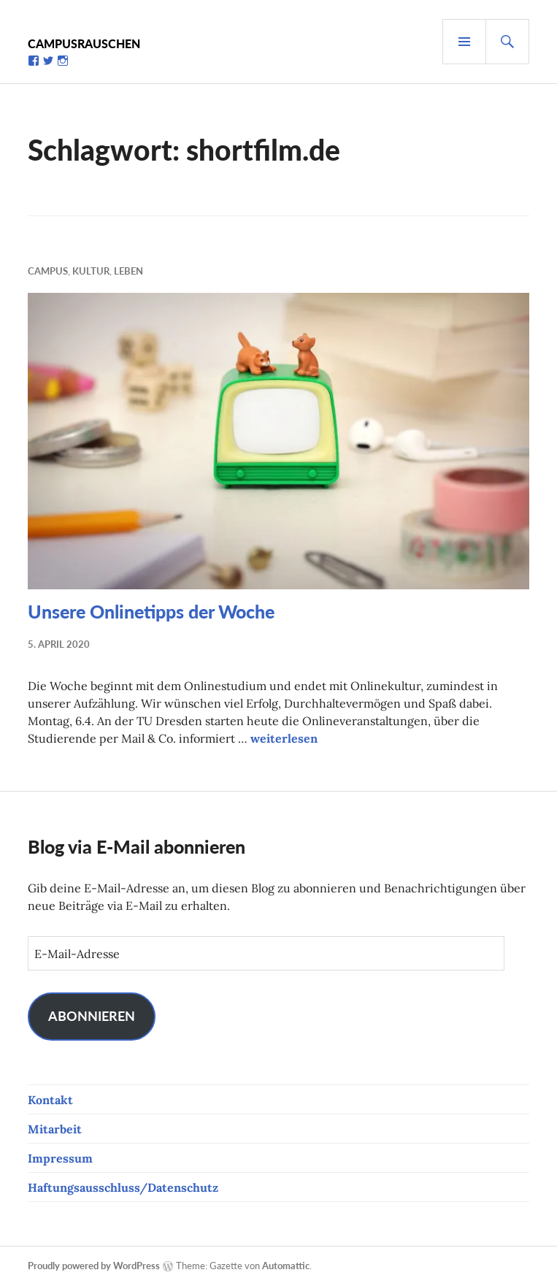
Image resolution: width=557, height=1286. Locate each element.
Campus (48, 271)
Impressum (60, 1158)
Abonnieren (91, 1016)
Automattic (286, 1265)
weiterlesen (284, 738)
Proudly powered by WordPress (94, 1265)
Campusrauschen (84, 43)
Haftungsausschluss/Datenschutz (123, 1187)
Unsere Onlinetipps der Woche (151, 611)
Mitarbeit (55, 1129)
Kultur (91, 271)
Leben (128, 271)
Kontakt (50, 1099)
